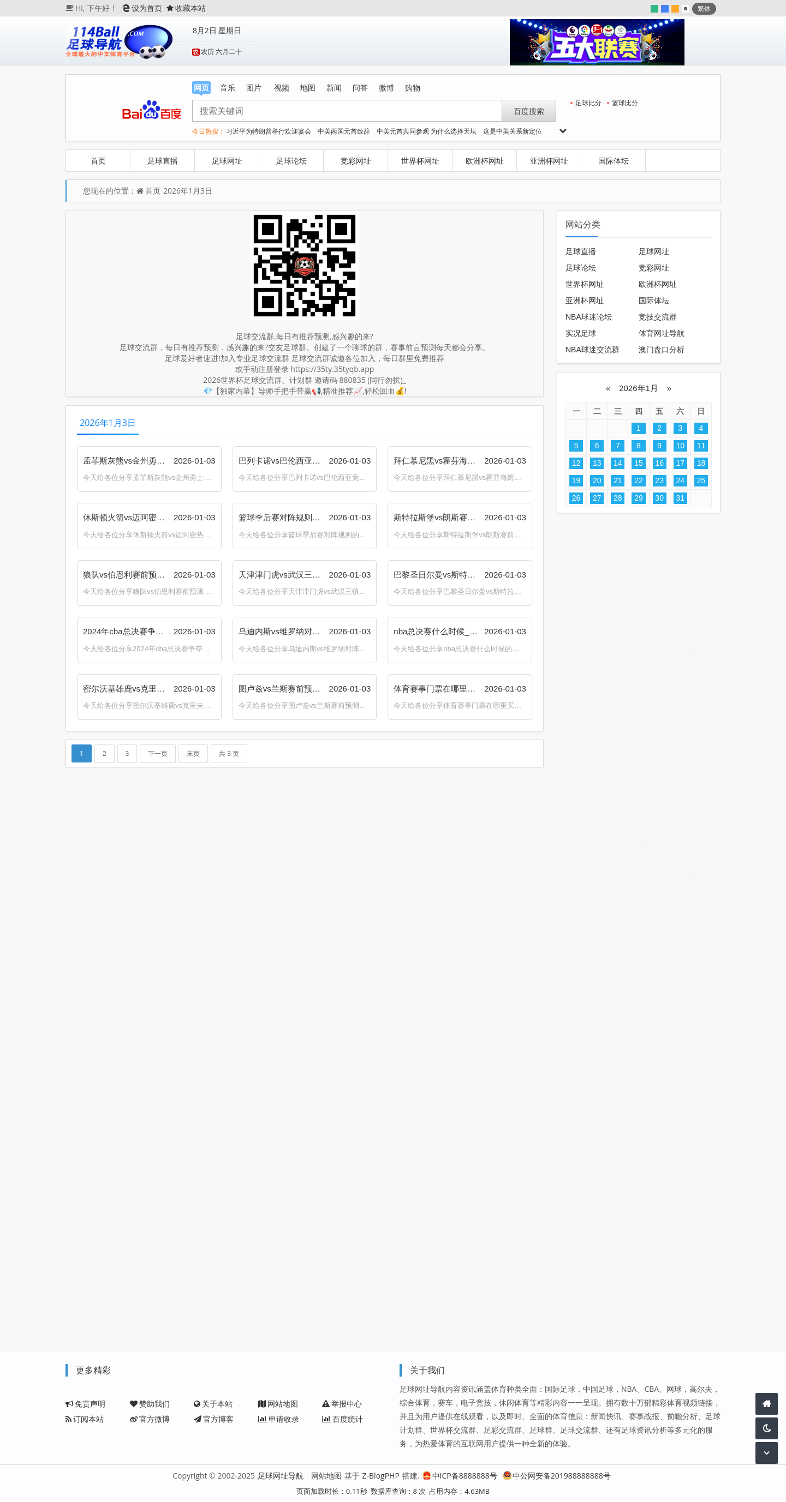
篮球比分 (622, 102)
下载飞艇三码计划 (640, 1245)
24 (680, 480)
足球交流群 (689, 1180)
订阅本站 (85, 1419)
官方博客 (214, 1419)
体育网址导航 (661, 333)
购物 (412, 87)
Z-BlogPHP (381, 1475)
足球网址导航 (639, 635)
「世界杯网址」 (594, 675)
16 (659, 463)
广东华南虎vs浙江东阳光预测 (591, 1158)
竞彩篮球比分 (689, 1289)
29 (638, 498)
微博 (386, 87)
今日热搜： (208, 131)
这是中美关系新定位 (512, 131)
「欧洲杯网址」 (594, 554)
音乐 (227, 87)
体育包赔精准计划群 (591, 1245)
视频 (281, 87)
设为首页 (142, 8)
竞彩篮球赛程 (640, 1289)
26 (576, 498)
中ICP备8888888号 (459, 1475)
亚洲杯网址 (549, 160)
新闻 (334, 87)
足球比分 (586, 102)
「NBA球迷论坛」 (598, 615)
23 (659, 480)
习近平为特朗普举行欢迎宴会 (268, 131)
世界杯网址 (420, 160)
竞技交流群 (658, 317)
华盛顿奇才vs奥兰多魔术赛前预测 (591, 1136)
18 (701, 463)
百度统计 (342, 1419)
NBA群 (639, 1223)
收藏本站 (186, 8)
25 (701, 480)
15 (638, 463)
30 (659, 498)
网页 (201, 88)
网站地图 (278, 1403)
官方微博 (150, 1419)
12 (576, 463)
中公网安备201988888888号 (557, 1475)
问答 (360, 87)
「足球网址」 (590, 574)
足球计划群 (591, 1202)
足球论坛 (291, 160)
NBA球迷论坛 (588, 317)
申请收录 (278, 1419)
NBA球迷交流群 (592, 349)
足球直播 (162, 160)
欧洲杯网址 (485, 160)
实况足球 (580, 333)
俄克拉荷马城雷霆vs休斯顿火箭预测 (689, 1158)
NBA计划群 (591, 1223)
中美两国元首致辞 (344, 131)
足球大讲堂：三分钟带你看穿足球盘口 (692, 554)
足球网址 (227, 160)
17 (680, 463)
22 (638, 480)
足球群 (639, 1180)
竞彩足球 (689, 1245)
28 (618, 498)
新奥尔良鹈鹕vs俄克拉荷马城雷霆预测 (640, 1136)
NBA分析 (589, 1311)
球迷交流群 (640, 1202)
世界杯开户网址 (651, 675)
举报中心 (342, 1403)
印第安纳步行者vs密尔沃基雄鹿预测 (689, 1136)
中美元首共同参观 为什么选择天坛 (427, 131)
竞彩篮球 (589, 1289)
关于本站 (213, 1403)
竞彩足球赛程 (591, 1267)
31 (680, 498)
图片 (253, 87)
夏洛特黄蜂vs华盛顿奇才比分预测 (640, 1158)
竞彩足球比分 (640, 1267)
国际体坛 (613, 160)
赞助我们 (150, 1403)
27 (597, 498)
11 (701, 445)
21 (618, 480)
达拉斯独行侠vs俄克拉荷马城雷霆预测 (591, 1180)
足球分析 (689, 1267)
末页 (193, 754)
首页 (98, 160)
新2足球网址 (637, 574)
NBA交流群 (689, 1202)
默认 (685, 9)
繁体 (704, 8)
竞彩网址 (356, 160)
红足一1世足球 (641, 695)
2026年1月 (638, 388)
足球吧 (627, 594)
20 (597, 480)
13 (597, 463)
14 (618, 463)
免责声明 (85, 1403)
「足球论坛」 (590, 594)
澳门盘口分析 (661, 349)
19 (576, 480)
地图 (307, 87)
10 (680, 445)
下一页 (158, 754)
